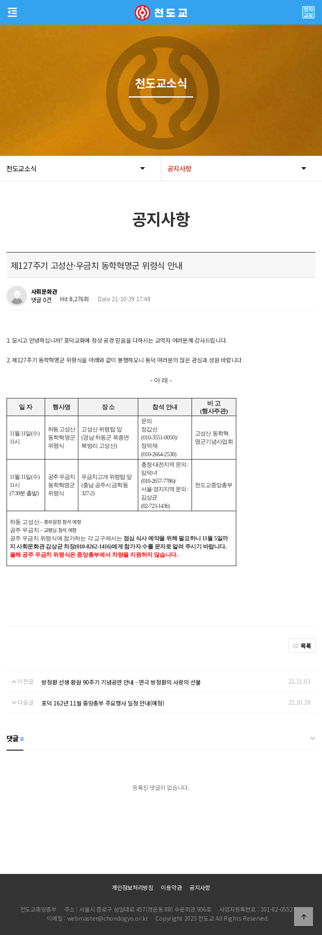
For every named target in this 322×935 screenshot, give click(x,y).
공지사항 (200, 887)
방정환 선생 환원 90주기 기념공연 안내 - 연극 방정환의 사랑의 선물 (121, 682)
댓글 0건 (41, 300)
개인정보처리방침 (132, 887)
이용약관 (171, 887)
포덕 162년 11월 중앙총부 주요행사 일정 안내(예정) (102, 703)
